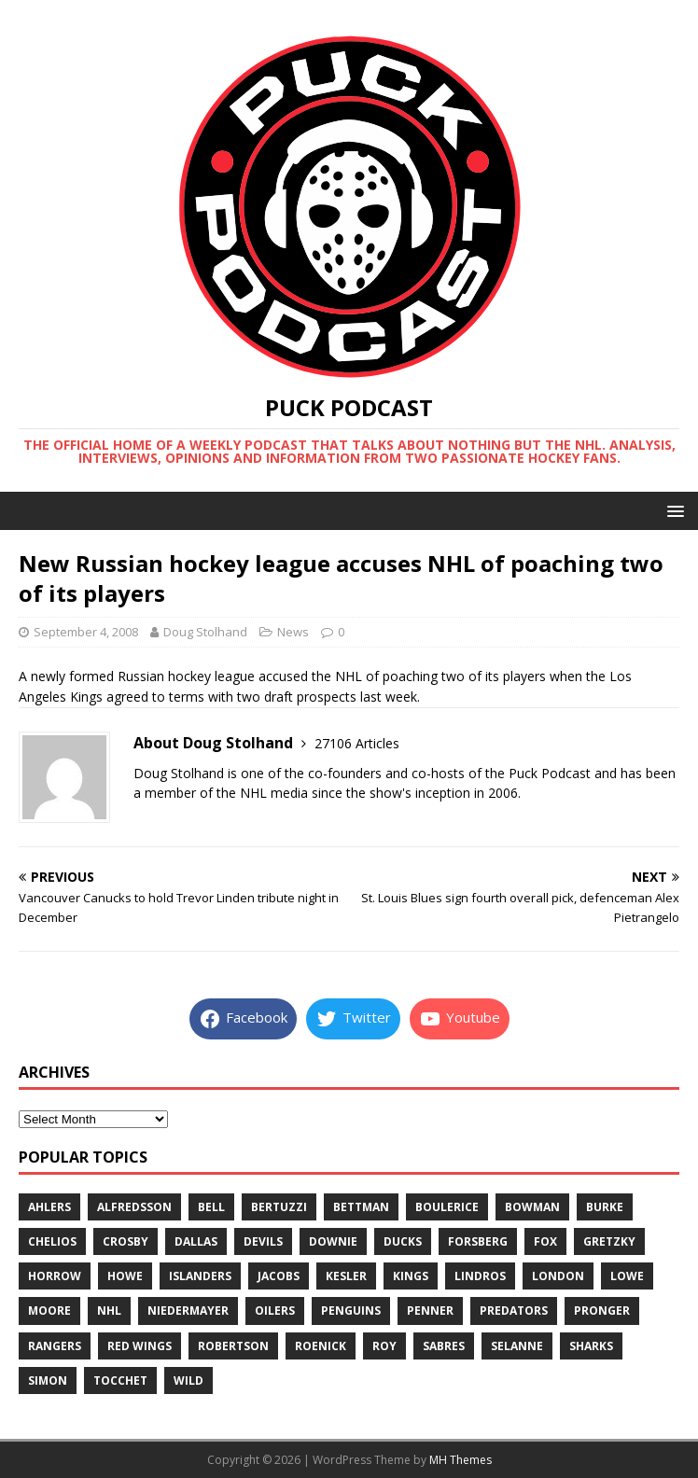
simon (47, 1380)
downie (333, 1241)
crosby (125, 1241)
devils (263, 1241)
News (293, 631)
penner (430, 1310)
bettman (361, 1207)
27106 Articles (356, 743)
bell (211, 1207)
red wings (139, 1346)
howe (125, 1276)
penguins (351, 1310)
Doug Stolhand (205, 631)
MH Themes (460, 1460)
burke (604, 1207)
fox (545, 1241)
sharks (591, 1346)
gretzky (609, 1241)
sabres (444, 1346)
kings (410, 1276)
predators (514, 1310)
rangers (54, 1346)
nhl (109, 1310)
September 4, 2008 (86, 631)
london (558, 1276)
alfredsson (134, 1207)
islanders (200, 1276)
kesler (346, 1276)
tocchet (120, 1380)
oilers (275, 1310)
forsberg (478, 1241)
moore (49, 1310)
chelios (52, 1241)
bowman (532, 1207)
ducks (403, 1241)
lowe (627, 1276)
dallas (195, 1241)
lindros (480, 1276)
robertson (233, 1346)
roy (384, 1346)
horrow (54, 1276)
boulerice (447, 1207)
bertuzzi (279, 1207)
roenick (320, 1346)
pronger (602, 1310)
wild (188, 1380)
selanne (517, 1346)
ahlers (49, 1207)
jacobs (279, 1276)
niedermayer (188, 1310)
